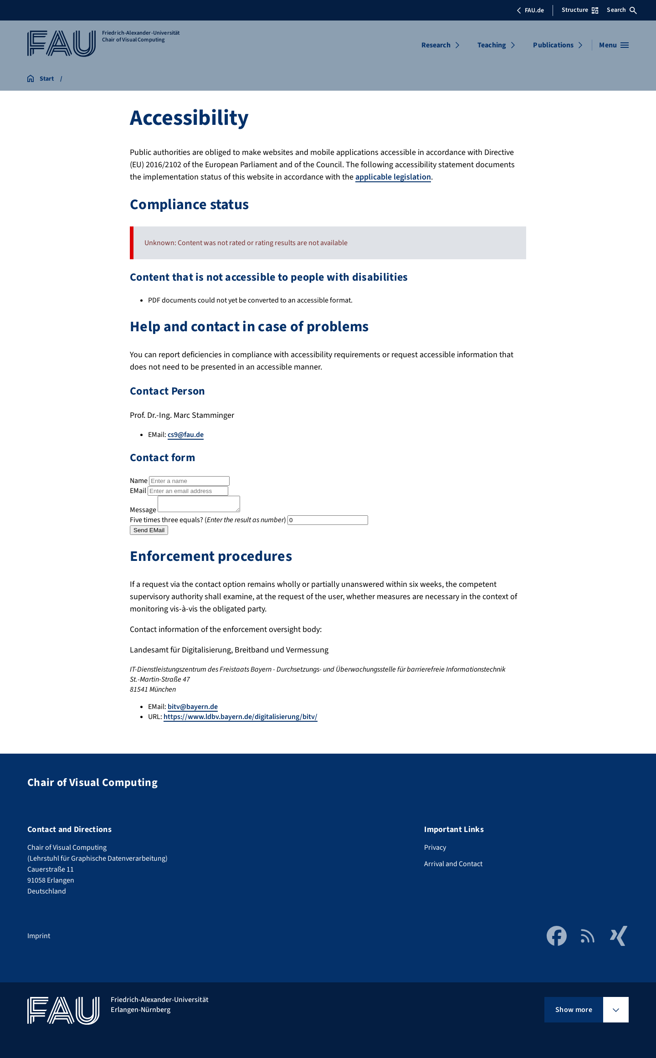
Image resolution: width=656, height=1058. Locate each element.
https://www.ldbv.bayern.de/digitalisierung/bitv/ (241, 719)
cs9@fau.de (186, 435)
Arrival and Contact (453, 864)
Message (143, 513)
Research (436, 45)
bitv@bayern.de (193, 709)
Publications (553, 45)
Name (139, 481)
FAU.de (530, 10)
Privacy (435, 847)
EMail (138, 491)
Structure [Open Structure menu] (580, 10)
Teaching (491, 45)
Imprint (38, 936)
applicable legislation (393, 177)
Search (622, 10)
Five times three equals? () (208, 523)
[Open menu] (614, 45)
